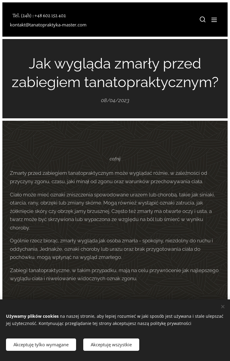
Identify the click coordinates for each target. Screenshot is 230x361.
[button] (202, 19)
